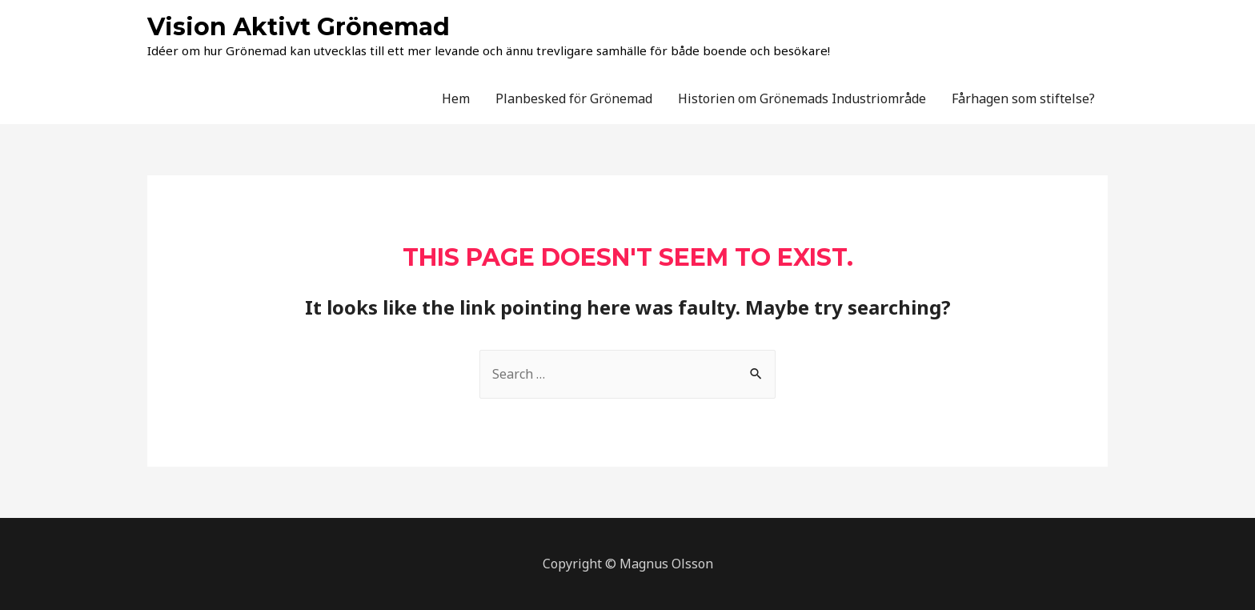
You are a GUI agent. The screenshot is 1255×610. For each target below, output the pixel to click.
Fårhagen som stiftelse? (1023, 98)
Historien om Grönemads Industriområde (802, 98)
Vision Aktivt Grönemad (298, 27)
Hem (456, 98)
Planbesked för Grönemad (573, 98)
